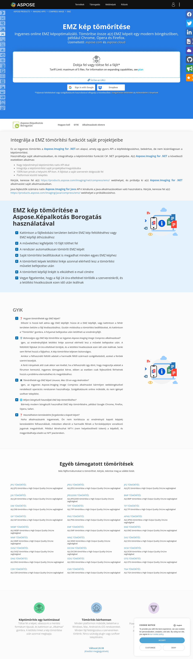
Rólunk (124, 4)
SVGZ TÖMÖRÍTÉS (19, 548)
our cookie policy (156, 634)
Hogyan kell (64, 124)
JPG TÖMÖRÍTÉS (18, 484)
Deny (173, 648)
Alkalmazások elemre (93, 124)
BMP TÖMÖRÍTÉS (132, 495)
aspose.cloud (116, 42)
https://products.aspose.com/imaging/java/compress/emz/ (46, 192)
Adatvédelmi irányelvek (147, 92)
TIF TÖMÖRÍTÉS (131, 505)
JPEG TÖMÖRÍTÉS (75, 484)
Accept (162, 640)
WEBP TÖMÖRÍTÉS (20, 526)
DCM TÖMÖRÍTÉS (132, 548)
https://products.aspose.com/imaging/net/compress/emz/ (75, 180)
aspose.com (93, 42)
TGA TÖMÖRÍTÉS (132, 569)
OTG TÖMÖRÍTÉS (132, 558)
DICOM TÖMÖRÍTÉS (77, 548)
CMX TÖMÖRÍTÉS (75, 569)
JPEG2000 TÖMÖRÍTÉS (78, 495)
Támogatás (95, 4)
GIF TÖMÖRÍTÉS (18, 516)
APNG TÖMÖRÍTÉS (133, 516)
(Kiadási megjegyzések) (96, 651)
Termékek (79, 4)
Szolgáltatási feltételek (122, 92)
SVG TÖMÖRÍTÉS (132, 537)
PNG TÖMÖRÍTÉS (75, 516)
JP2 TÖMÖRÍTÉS (131, 484)
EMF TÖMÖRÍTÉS (75, 526)
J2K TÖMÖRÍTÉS (18, 495)
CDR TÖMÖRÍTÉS (19, 569)
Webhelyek (110, 4)
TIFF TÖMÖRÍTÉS (75, 505)
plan (140, 69)
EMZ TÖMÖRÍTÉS (132, 526)
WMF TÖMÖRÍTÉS (19, 537)
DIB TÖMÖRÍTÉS (18, 505)
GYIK (76, 124)
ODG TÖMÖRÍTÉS (75, 558)
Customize (150, 648)
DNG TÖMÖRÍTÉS (19, 558)
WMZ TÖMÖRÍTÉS (76, 537)
